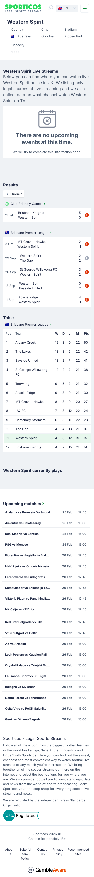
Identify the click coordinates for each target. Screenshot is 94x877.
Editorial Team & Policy (25, 854)
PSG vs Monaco (16, 544)
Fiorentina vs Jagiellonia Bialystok (29, 555)
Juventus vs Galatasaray (23, 523)
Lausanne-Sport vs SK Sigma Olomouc (29, 676)
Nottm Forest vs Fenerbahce (25, 698)
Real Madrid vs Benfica (22, 534)
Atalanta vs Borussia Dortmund (27, 512)
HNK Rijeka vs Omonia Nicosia (27, 566)
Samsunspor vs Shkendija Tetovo (29, 588)
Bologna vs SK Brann (20, 687)
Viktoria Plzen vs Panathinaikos (27, 598)
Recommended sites (78, 852)
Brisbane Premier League (28, 233)
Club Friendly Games (25, 204)
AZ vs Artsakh (15, 644)
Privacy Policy (57, 852)
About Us (9, 852)
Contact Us (42, 852)
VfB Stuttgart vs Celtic (21, 633)
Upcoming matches (24, 503)
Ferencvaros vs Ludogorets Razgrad (29, 577)
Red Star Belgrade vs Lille (23, 622)
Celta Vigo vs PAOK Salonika (25, 708)
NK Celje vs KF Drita (19, 609)
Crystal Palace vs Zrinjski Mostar (29, 665)
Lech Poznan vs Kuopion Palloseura (29, 654)
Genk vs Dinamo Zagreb (22, 719)
